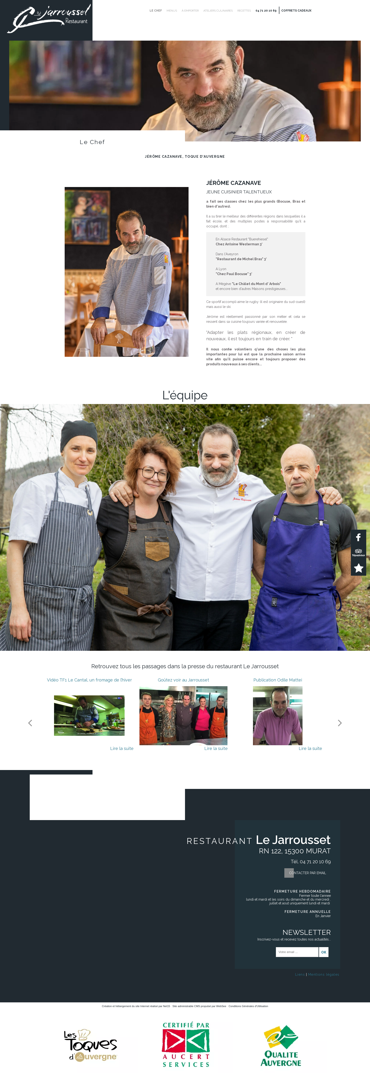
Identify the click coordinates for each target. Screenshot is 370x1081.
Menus (172, 10)
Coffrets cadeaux (296, 10)
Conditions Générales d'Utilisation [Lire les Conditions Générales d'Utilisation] (248, 1006)
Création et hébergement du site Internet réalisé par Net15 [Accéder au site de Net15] (136, 1006)
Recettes (244, 10)
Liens (300, 974)
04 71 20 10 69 (266, 10)
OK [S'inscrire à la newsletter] (323, 952)
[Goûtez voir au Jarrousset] (183, 715)
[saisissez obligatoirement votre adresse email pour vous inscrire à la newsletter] (297, 952)
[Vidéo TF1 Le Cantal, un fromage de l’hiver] (89, 715)
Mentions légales (323, 974)
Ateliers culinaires (218, 10)
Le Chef (156, 10)
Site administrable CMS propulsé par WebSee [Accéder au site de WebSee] (199, 1006)
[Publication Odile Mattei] (278, 715)
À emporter (190, 10)
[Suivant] (340, 723)
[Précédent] (30, 723)
